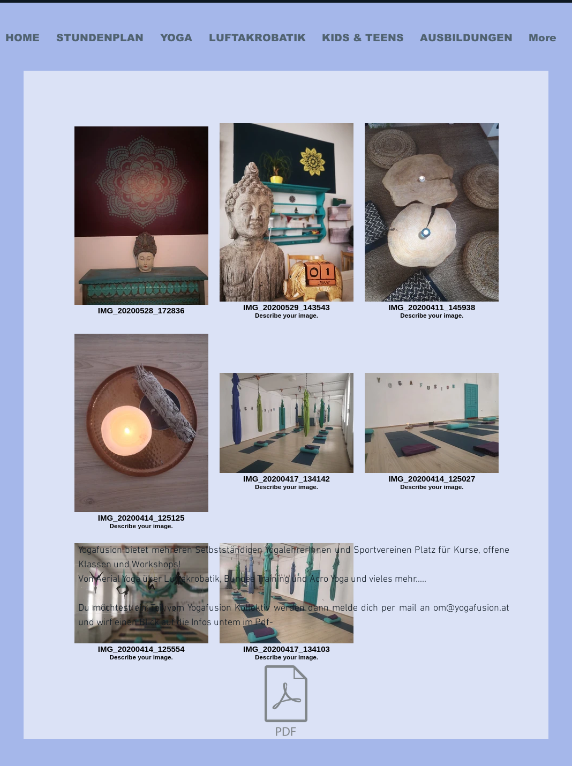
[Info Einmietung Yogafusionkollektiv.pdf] (286, 701)
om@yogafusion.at (471, 608)
